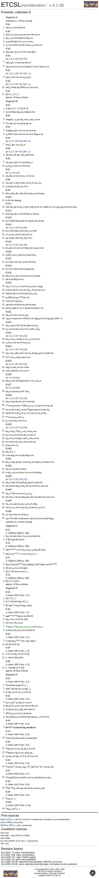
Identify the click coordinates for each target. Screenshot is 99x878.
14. (3, 193)
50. (3, 413)
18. (3, 221)
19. (3, 231)
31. (3, 297)
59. (3, 455)
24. (3, 262)
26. (3, 276)
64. (3, 486)
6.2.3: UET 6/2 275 (17, 59)
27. (3, 279)
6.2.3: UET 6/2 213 (17, 364)
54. (3, 435)
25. (3, 269)
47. (3, 401)
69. (3, 514)
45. (3, 381)
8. (4, 66)
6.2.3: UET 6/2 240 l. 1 (19, 152)
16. (3, 207)
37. (3, 325)
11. (3, 94)
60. (3, 462)
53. (3, 431)
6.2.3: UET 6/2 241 (17, 228)
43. (3, 367)
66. (3, 497)
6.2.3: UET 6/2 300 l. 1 (19, 73)
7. (4, 62)
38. (3, 329)
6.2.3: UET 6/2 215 (17, 336)
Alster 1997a (6, 819)
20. (3, 234)
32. (3, 301)
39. (3, 339)
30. (3, 293)
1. (4, 27)
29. (3, 290)
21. (3, 238)
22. (3, 248)
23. (3, 255)
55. (3, 438)
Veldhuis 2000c (7, 825)
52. (3, 421)
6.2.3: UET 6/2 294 (17, 245)
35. (3, 315)
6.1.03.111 (14, 173)
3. (4, 38)
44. (3, 371)
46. (3, 391)
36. (3, 318)
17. (3, 214)
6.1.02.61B (14, 388)
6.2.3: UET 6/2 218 (17, 349)
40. (3, 342)
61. (3, 469)
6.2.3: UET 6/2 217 (17, 479)
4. (4, 41)
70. (3, 518)
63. (3, 482)
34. (3, 308)
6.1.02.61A (14, 378)
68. (3, 507)
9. (4, 77)
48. (3, 405)
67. (3, 504)
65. (3, 493)
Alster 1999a (6, 822)
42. (3, 357)
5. (4, 45)
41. (3, 352)
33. (3, 304)
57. (3, 445)
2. (4, 34)
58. (3, 452)
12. (3, 183)
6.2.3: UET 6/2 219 (17, 398)
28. (3, 286)
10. (3, 87)
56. (3, 442)
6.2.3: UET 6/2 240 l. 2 (19, 141)
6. (4, 52)
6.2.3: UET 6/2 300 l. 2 (19, 84)
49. (3, 409)
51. (3, 417)
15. (3, 200)
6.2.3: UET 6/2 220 (17, 428)
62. (3, 472)
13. (3, 186)
